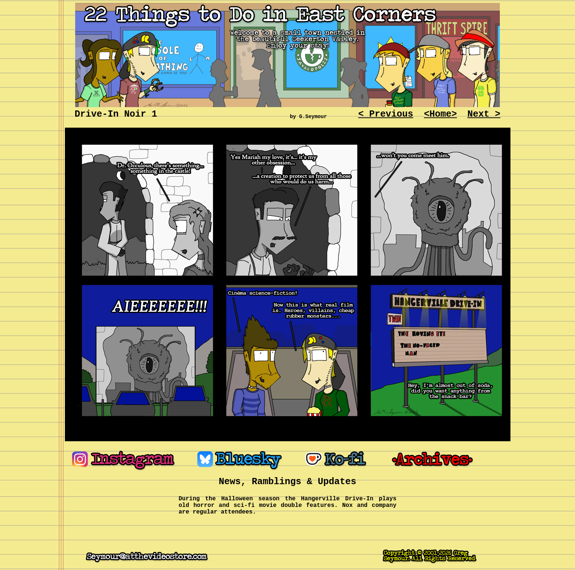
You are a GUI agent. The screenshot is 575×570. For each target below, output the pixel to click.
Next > (483, 114)
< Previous (385, 114)
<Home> (440, 114)
